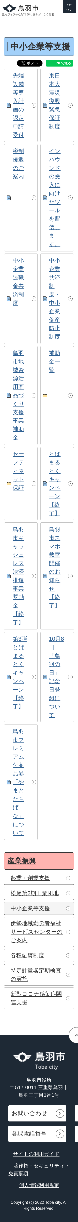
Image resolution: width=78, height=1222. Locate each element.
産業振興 (21, 861)
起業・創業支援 (30, 878)
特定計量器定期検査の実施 (36, 974)
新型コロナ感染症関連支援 (36, 998)
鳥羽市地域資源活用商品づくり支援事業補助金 (18, 395)
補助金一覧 (54, 361)
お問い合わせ (29, 1113)
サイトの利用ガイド (36, 1154)
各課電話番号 (29, 1133)
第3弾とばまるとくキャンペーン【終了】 (20, 673)
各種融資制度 (27, 955)
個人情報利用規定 (39, 1185)
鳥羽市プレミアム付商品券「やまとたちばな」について (18, 782)
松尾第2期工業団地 (35, 893)
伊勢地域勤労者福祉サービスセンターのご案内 (37, 931)
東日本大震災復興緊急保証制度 (54, 101)
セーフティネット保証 (18, 471)
